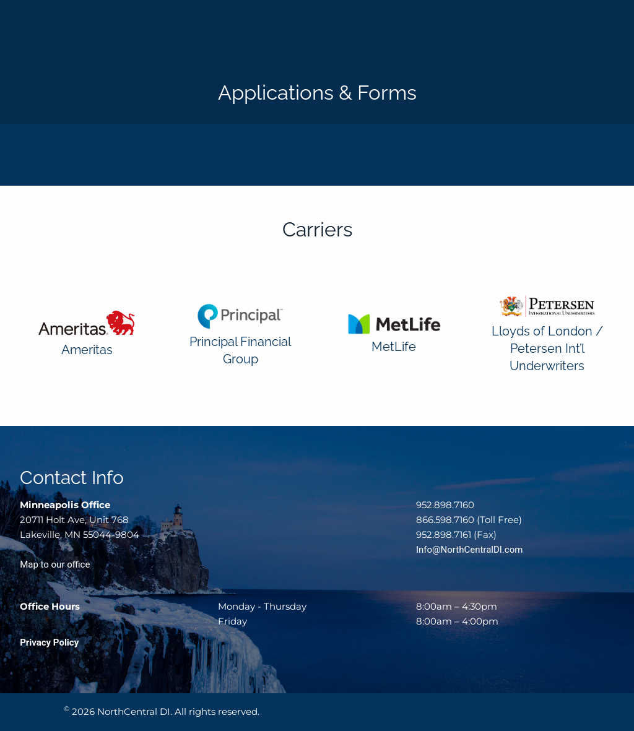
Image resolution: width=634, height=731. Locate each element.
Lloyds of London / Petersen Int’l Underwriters (547, 348)
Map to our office (55, 564)
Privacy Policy (49, 642)
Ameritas (87, 349)
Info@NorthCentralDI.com (469, 549)
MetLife (393, 346)
